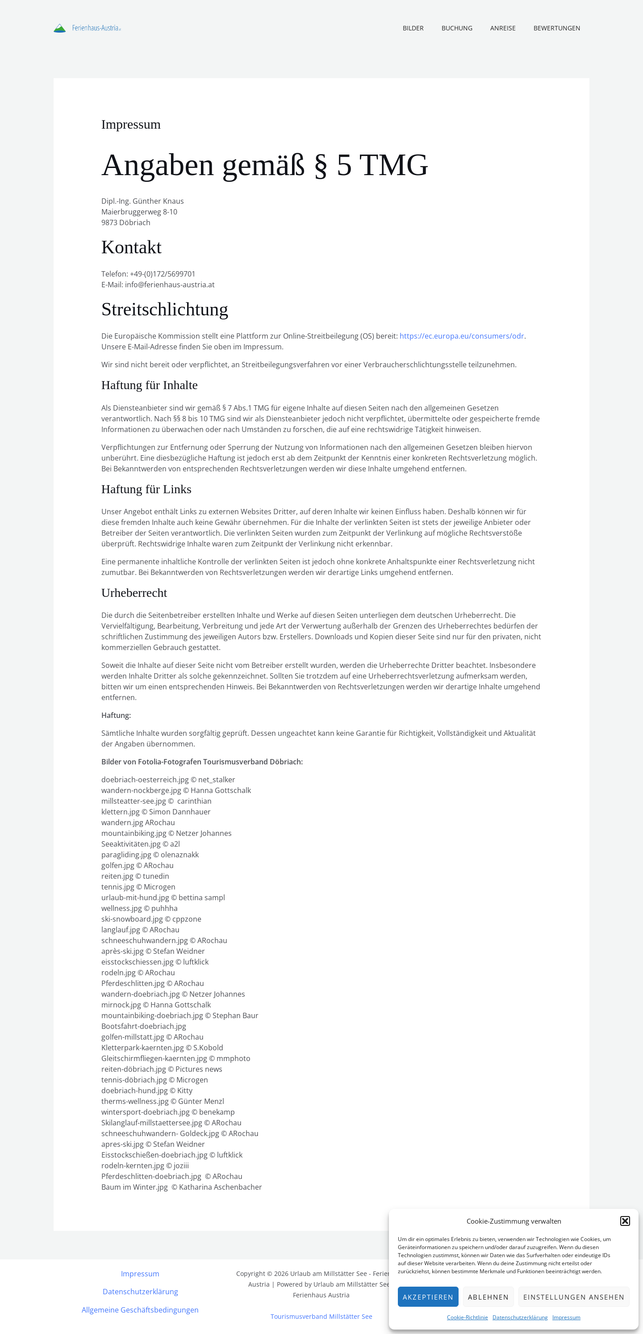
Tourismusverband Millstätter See (321, 1316)
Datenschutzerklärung (520, 1317)
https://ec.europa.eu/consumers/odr (462, 336)
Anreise (511, 28)
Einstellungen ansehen (574, 1296)
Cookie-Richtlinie (467, 1317)
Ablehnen (488, 1296)
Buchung (470, 28)
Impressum (566, 1317)
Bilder (432, 28)
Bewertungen (559, 28)
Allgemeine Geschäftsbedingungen (140, 1309)
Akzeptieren (428, 1296)
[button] (625, 1221)
